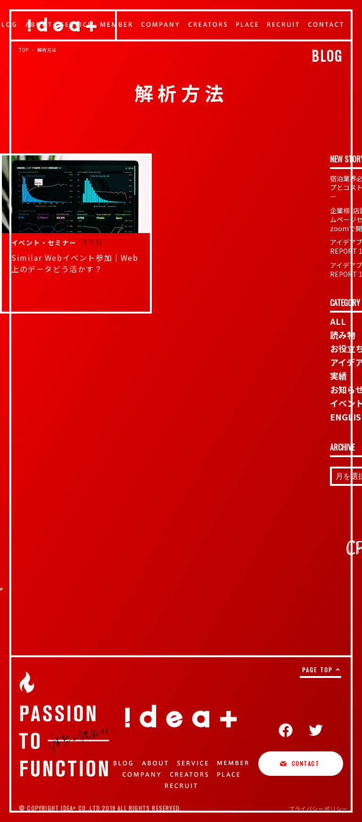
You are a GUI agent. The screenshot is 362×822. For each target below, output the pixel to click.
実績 (338, 376)
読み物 (342, 335)
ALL (338, 321)
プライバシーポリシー (318, 809)
